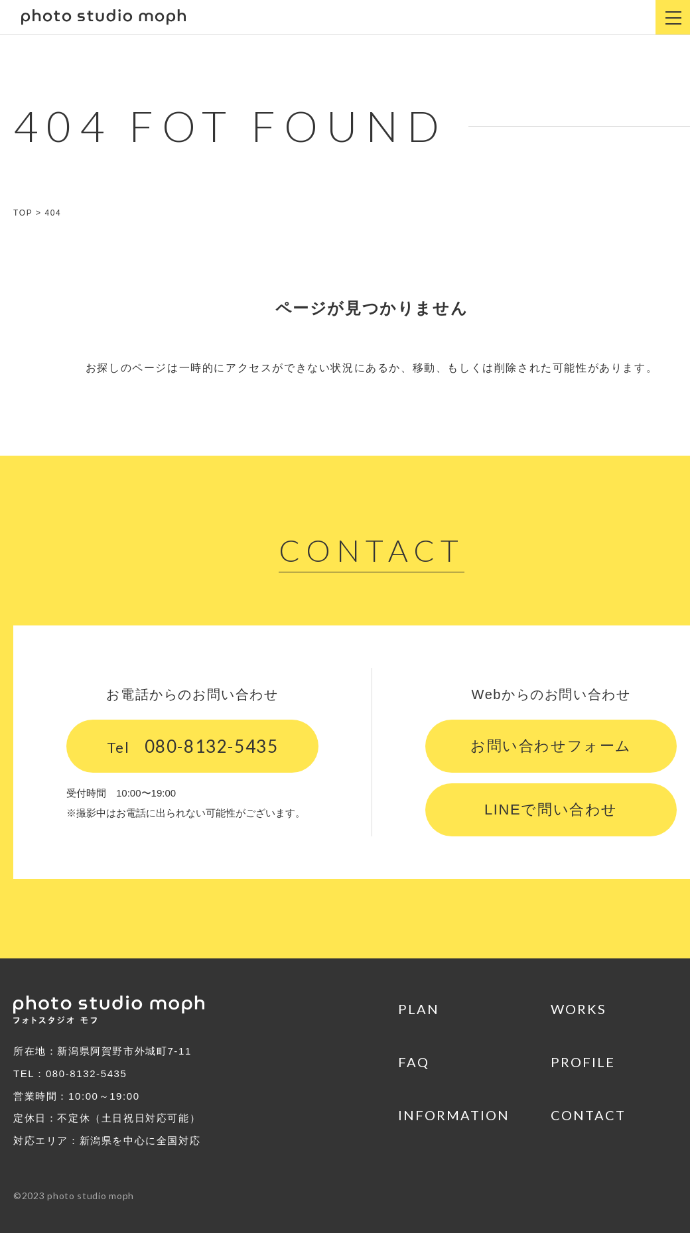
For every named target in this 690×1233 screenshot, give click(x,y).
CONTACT (588, 1115)
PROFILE (583, 1062)
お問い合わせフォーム (551, 746)
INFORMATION (454, 1115)
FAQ (413, 1062)
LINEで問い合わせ (551, 809)
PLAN (418, 1009)
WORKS (578, 1009)
